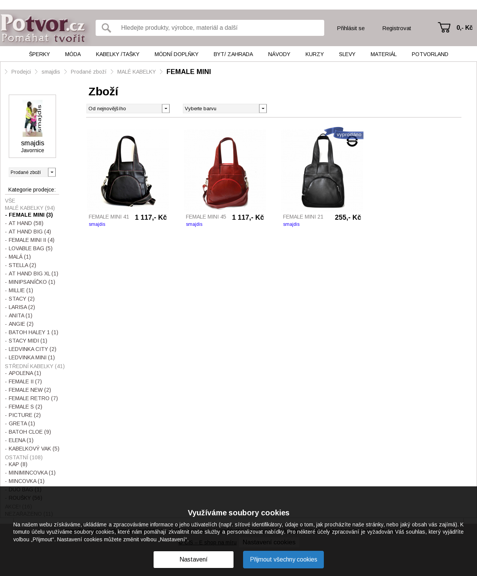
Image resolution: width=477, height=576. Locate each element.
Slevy (347, 54)
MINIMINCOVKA (32, 473)
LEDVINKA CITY (32, 349)
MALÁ (20, 257)
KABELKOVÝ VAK (34, 449)
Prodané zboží (89, 72)
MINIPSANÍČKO (32, 282)
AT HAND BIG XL (33, 273)
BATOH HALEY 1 (33, 332)
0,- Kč (464, 27)
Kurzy (315, 54)
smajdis (51, 72)
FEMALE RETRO (33, 398)
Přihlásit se (351, 28)
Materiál (384, 54)
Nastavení (193, 559)
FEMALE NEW (30, 390)
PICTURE (25, 415)
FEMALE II (25, 381)
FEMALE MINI (188, 72)
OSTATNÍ (24, 457)
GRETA (22, 423)
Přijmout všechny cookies (283, 559)
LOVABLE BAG (31, 248)
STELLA (22, 265)
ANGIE (21, 324)
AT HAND (26, 223)
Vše (10, 201)
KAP (18, 464)
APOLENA (25, 373)
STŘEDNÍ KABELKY (35, 366)
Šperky (39, 54)
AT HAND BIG (30, 231)
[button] (262, 108)
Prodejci (21, 72)
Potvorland (430, 54)
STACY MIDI (28, 341)
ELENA (21, 440)
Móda (73, 54)
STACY (22, 299)
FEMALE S (25, 407)
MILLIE (21, 290)
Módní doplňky (176, 54)
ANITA (20, 315)
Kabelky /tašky (117, 54)
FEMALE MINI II (31, 240)
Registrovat (396, 28)
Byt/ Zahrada (233, 54)
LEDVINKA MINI (32, 357)
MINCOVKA (27, 481)
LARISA (22, 307)
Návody (279, 54)
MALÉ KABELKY (136, 72)
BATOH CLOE (30, 432)
